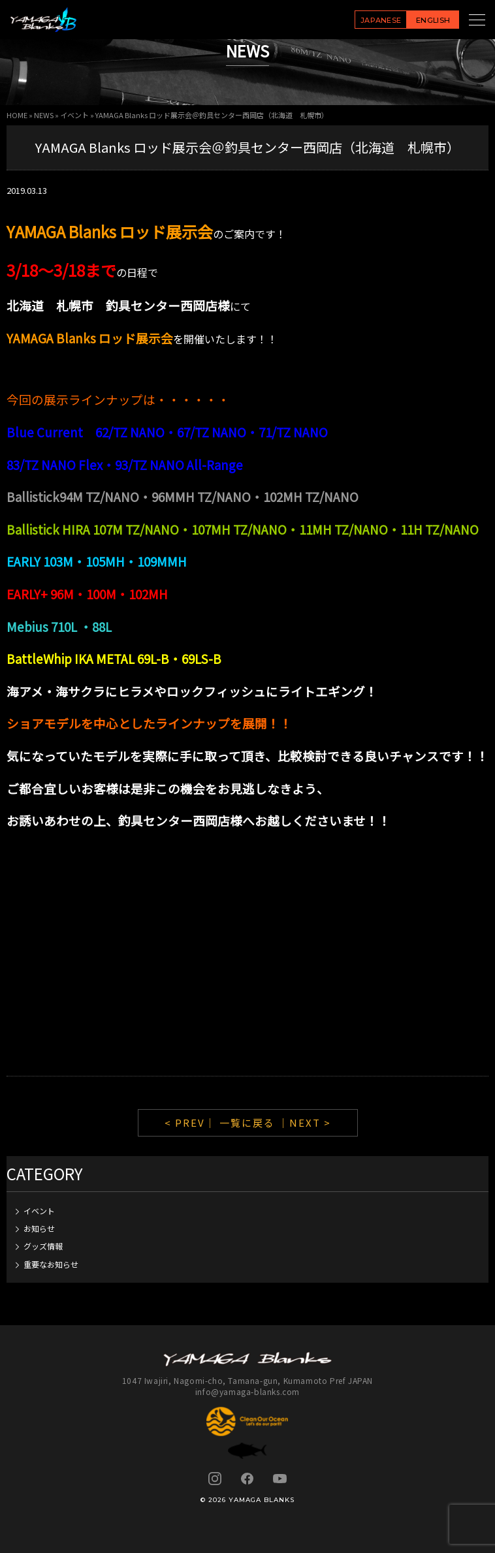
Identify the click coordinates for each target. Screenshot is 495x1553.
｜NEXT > (304, 1122)
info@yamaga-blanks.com (247, 1391)
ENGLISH (433, 20)
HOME (17, 115)
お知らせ (39, 1228)
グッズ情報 (43, 1245)
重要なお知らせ (51, 1264)
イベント (74, 115)
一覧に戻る (247, 1122)
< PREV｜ (192, 1122)
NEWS (44, 115)
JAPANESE (381, 20)
